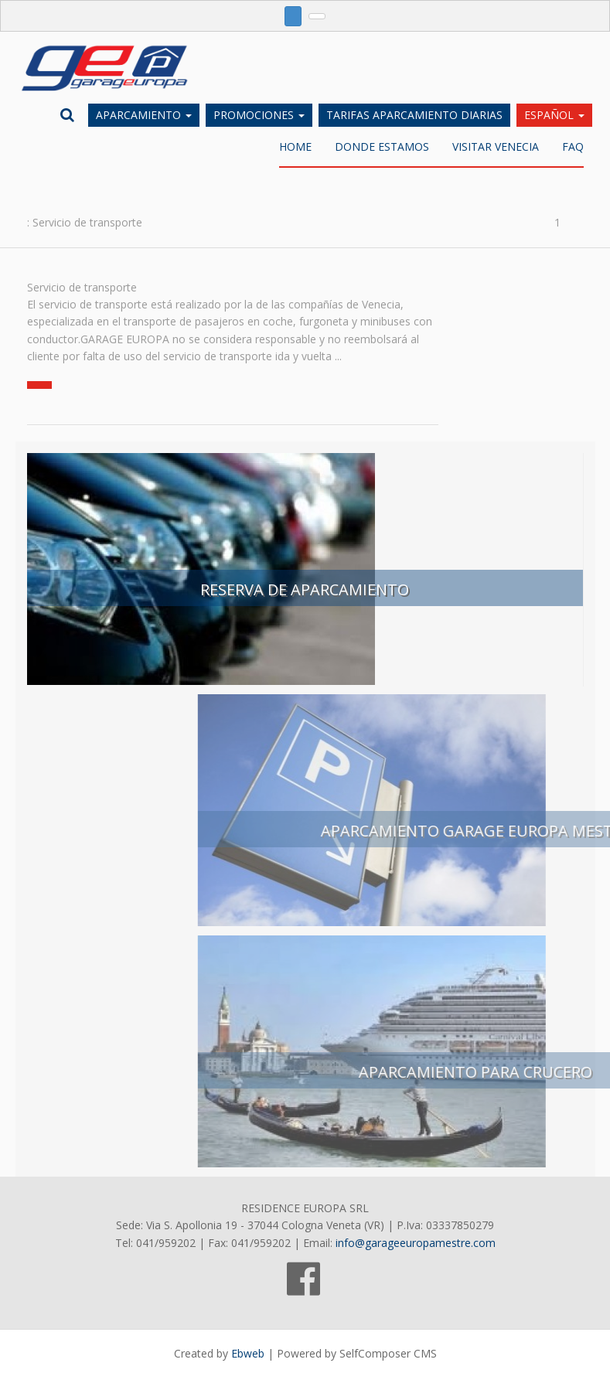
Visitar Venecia (495, 148)
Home (295, 148)
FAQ (573, 148)
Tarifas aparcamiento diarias (414, 114)
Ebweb (247, 1354)
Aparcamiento (144, 114)
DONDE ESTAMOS (382, 148)
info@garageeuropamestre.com (416, 1244)
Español (554, 114)
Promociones (259, 114)
